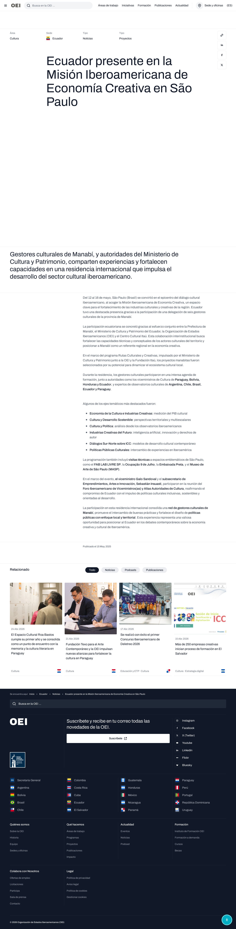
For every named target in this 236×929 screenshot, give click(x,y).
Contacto (15, 903)
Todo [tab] (92, 570)
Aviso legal (73, 884)
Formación (144, 5)
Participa (15, 890)
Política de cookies (77, 890)
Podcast (125, 844)
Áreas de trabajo (108, 5)
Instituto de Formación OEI (189, 831)
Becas (178, 850)
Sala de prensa (18, 897)
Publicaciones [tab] (154, 570)
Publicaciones (163, 5)
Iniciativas (128, 5)
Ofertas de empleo (20, 878)
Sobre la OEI (17, 831)
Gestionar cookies (77, 897)
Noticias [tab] (110, 570)
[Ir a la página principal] (15, 5)
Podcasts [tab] (130, 570)
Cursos (179, 844)
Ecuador (43, 694)
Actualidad (181, 5)
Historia (14, 837)
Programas (73, 837)
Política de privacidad (78, 878)
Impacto (71, 857)
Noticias (56, 694)
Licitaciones (16, 884)
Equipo (14, 844)
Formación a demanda (187, 837)
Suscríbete (118, 738)
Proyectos (72, 844)
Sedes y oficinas (19, 850)
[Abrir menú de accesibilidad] (226, 919)
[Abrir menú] (5, 5)
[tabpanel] (118, 629)
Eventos (125, 831)
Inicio (31, 694)
